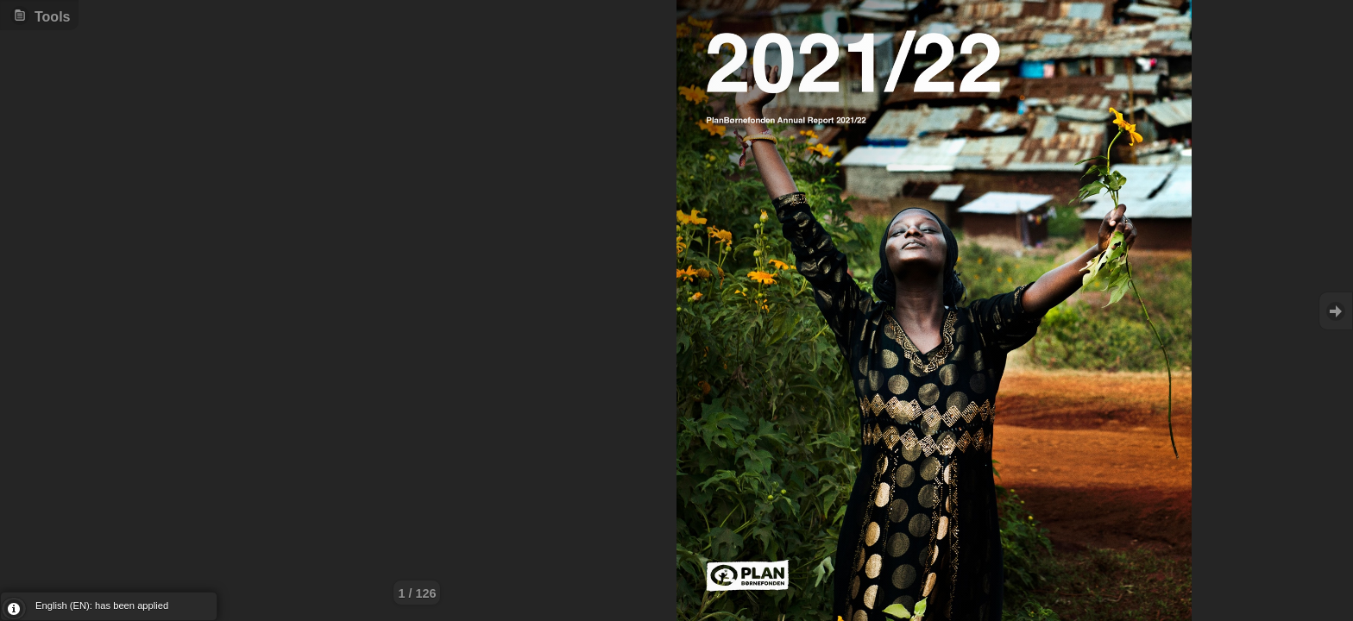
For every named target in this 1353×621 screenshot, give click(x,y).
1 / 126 (417, 593)
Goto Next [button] (1335, 311)
